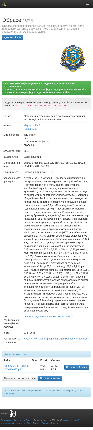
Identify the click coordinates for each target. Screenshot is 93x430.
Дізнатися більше (12, 37)
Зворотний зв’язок (50, 423)
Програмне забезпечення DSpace (17, 420)
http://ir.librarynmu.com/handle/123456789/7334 (49, 316)
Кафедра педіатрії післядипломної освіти (64, 89)
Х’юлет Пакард (33, 423)
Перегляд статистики (50, 378)
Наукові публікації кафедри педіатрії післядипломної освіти (38, 92)
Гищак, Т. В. (30, 129)
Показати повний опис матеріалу (20, 378)
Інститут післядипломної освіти (23, 89)
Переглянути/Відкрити (77, 367)
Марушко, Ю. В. (32, 125)
